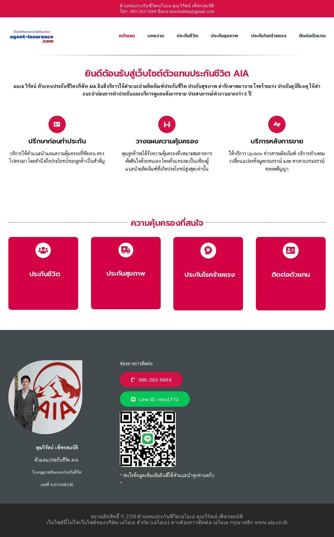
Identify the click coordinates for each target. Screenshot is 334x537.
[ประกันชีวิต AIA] (43, 273)
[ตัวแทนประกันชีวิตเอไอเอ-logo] (31, 30)
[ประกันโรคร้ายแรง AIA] (208, 273)
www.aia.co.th (271, 522)
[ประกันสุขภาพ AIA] (126, 273)
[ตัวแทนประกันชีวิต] (291, 273)
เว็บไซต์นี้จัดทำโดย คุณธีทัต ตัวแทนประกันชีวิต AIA (167, 528)
